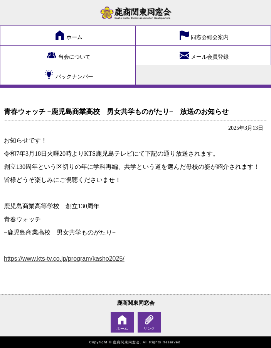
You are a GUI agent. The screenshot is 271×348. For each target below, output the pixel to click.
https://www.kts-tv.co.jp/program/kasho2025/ (64, 258)
